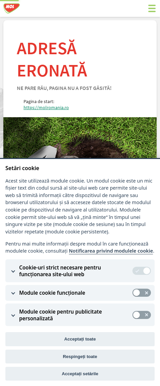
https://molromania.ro (46, 107)
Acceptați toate (80, 339)
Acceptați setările (80, 373)
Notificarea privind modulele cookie (111, 251)
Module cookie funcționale (52, 292)
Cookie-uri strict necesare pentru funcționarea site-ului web (60, 271)
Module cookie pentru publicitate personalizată (60, 315)
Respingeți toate (80, 356)
